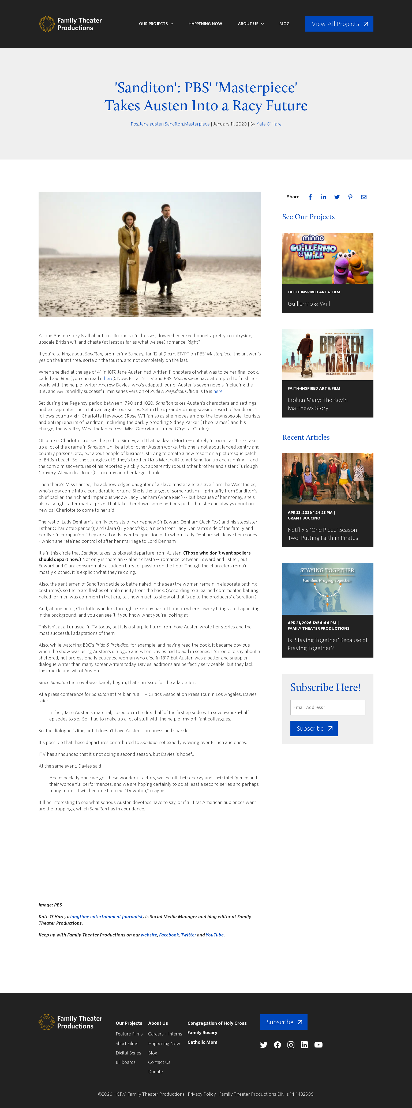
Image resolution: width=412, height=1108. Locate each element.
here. (218, 391)
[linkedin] (323, 197)
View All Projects (335, 23)
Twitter (188, 935)
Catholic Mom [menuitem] (205, 1042)
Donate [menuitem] (156, 1071)
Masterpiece (197, 124)
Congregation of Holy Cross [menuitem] (220, 1023)
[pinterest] (350, 197)
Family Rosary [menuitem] (205, 1032)
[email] (363, 197)
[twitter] (337, 197)
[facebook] (310, 197)
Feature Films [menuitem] (130, 1034)
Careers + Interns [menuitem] (167, 1034)
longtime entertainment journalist (106, 916)
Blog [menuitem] (153, 1052)
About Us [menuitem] (159, 1023)
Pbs (134, 124)
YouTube (214, 935)
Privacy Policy (201, 1093)
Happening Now (205, 24)
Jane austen (151, 124)
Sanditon (174, 124)
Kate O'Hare (269, 124)
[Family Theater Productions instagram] (295, 1046)
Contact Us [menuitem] (160, 1062)
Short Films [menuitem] (127, 1043)
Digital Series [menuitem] (129, 1052)
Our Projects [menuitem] (129, 1023)
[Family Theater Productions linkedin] (308, 1046)
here (108, 378)
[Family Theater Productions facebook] (282, 1046)
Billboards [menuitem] (126, 1062)
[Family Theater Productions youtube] (323, 1046)
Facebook (169, 935)
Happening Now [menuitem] (166, 1043)
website (149, 935)
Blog (284, 24)
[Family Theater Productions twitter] (268, 1046)
